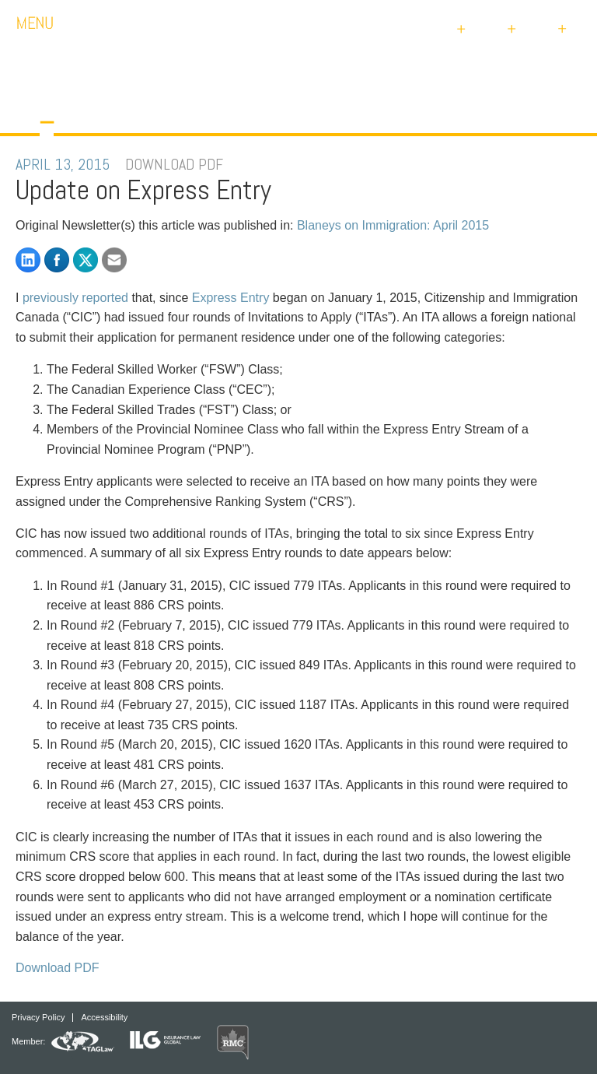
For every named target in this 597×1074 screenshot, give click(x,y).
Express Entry (231, 297)
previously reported (75, 297)
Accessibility (104, 1017)
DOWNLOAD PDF (174, 164)
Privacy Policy (38, 1017)
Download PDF (58, 967)
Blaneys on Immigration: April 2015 (393, 225)
